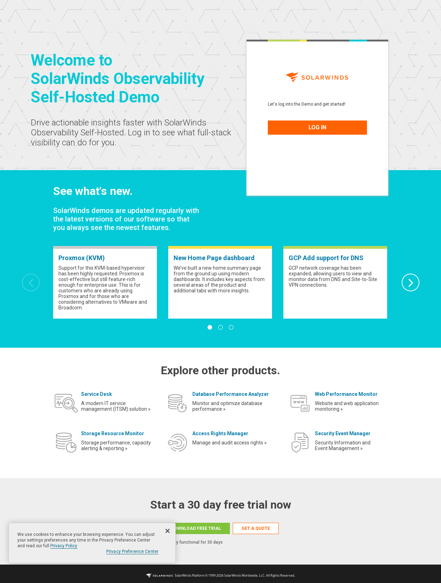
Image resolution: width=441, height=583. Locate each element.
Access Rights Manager (220, 433)
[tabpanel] (105, 282)
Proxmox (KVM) (81, 258)
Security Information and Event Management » (343, 445)
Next (410, 282)
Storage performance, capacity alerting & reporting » (116, 445)
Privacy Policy (63, 545)
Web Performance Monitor (346, 394)
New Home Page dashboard (214, 258)
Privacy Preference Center (132, 551)
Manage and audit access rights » (229, 442)
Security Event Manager (343, 433)
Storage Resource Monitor (112, 433)
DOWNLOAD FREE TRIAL (196, 528)
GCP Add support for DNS (326, 258)
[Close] (167, 531)
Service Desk (96, 394)
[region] (92, 543)
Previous (31, 282)
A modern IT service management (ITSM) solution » (116, 406)
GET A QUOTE (256, 528)
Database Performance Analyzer (230, 394)
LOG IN (317, 127)
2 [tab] (220, 327)
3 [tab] (231, 327)
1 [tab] (210, 327)
